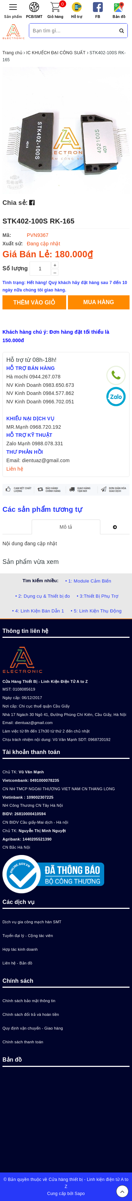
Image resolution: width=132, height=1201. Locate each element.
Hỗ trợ (76, 17)
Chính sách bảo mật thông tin (28, 1001)
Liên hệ (14, 469)
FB (97, 17)
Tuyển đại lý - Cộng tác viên (27, 935)
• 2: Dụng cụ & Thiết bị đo (42, 596)
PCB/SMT (34, 17)
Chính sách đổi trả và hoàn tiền (30, 1014)
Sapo (80, 1193)
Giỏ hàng (55, 17)
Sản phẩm (13, 17)
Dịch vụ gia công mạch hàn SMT (32, 922)
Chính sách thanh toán (22, 1042)
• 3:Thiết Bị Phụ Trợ (98, 596)
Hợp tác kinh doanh (20, 949)
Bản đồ (119, 17)
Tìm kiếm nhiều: (40, 580)
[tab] (66, 527)
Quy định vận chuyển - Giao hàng (32, 1028)
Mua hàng (98, 302)
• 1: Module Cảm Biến (88, 581)
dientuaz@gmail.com (33, 723)
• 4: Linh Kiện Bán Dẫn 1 (38, 611)
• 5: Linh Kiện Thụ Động (96, 611)
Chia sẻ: (15, 202)
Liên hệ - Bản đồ (17, 963)
